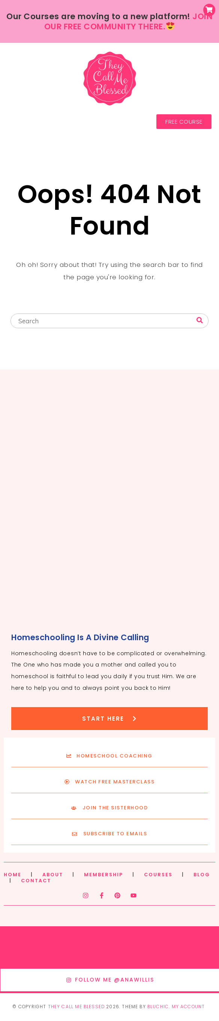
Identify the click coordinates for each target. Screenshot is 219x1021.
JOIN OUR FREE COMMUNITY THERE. (128, 21)
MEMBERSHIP (103, 874)
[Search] (199, 320)
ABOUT (52, 874)
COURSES (158, 874)
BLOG (202, 874)
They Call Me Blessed (76, 1007)
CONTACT (36, 880)
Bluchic (158, 1007)
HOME (12, 874)
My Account (188, 1007)
